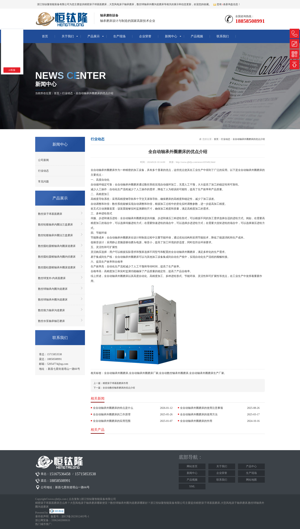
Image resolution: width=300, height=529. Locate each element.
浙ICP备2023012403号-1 (75, 516)
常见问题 (43, 181)
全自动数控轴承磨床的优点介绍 (119, 387)
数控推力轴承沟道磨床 (51, 310)
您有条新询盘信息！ (226, 4)
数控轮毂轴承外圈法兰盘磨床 (55, 235)
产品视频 (197, 36)
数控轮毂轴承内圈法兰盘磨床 (55, 224)
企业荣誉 (145, 36)
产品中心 (251, 466)
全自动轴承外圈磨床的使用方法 (199, 414)
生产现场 (119, 36)
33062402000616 (60, 520)
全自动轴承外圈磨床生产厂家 (206, 373)
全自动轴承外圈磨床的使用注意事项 (201, 408)
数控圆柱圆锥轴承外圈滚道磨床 (57, 267)
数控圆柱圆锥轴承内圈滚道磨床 (57, 246)
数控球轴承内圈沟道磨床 (53, 288)
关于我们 (68, 36)
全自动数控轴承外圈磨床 (173, 373)
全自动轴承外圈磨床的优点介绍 (94, 93)
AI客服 (11, 70)
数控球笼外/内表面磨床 (52, 278)
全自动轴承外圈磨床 (116, 373)
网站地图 (251, 479)
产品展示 (93, 36)
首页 (45, 36)
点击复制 (74, 499)
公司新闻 (43, 160)
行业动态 (67, 93)
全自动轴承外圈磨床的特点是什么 (113, 408)
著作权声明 (42, 516)
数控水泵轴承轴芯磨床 (51, 321)
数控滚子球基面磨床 (50, 213)
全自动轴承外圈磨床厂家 (143, 373)
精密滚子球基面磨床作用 (115, 383)
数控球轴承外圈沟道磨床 (53, 299)
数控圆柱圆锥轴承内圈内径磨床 (57, 256)
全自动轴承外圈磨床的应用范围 (111, 421)
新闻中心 (171, 36)
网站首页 (192, 466)
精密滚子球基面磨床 (95, 4)
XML (192, 486)
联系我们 (223, 36)
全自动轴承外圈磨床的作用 (196, 421)
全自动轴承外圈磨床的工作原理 (111, 414)
